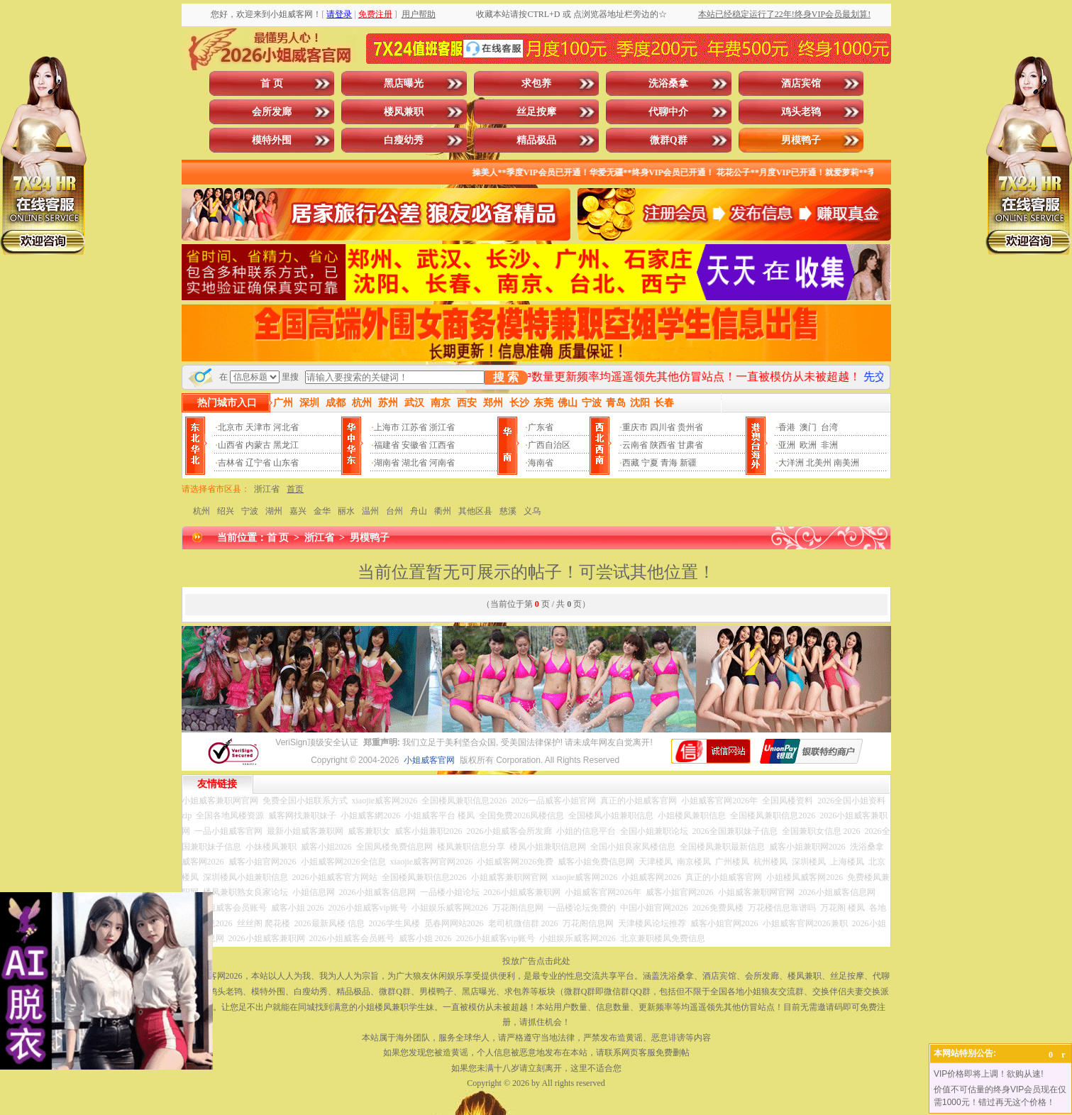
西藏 (630, 463)
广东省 (540, 427)
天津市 (258, 427)
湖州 (273, 511)
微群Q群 (668, 140)
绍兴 (225, 511)
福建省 (386, 445)
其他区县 (475, 511)
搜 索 (506, 377)
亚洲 (786, 445)
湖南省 (386, 463)
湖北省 (414, 463)
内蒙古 (258, 445)
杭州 (201, 511)
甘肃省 (690, 445)
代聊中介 (668, 111)
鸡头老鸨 (801, 111)
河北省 (286, 427)
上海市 (386, 427)
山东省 (286, 463)
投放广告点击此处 (536, 961)
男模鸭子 (801, 140)
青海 (669, 463)
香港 (786, 427)
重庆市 (635, 427)
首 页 (271, 83)
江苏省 (414, 427)
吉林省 (230, 463)
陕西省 (662, 445)
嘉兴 (297, 511)
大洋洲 (791, 463)
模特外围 (272, 140)
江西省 (442, 445)
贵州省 (690, 427)
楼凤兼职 (404, 111)
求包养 (536, 83)
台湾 (829, 427)
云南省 (635, 445)
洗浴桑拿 (668, 83)
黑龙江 (286, 445)
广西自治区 (549, 445)
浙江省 (442, 427)
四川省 (662, 427)
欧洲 (808, 445)
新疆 (688, 463)
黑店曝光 (404, 83)
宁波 (249, 511)
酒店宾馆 (801, 83)
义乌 (532, 511)
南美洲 (846, 463)
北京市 (230, 427)
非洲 (829, 445)
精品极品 (536, 140)
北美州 (818, 463)
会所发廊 (272, 111)
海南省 (540, 463)
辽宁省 (258, 463)
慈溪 (507, 511)
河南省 (442, 463)
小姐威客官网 (429, 760)
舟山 (418, 511)
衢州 (442, 511)
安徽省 (414, 445)
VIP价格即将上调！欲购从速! (989, 1074)
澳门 (808, 427)
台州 (394, 511)
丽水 (346, 511)
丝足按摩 (536, 111)
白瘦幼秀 (404, 140)
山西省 (230, 445)
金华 (322, 511)
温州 (370, 511)
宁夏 (649, 463)
